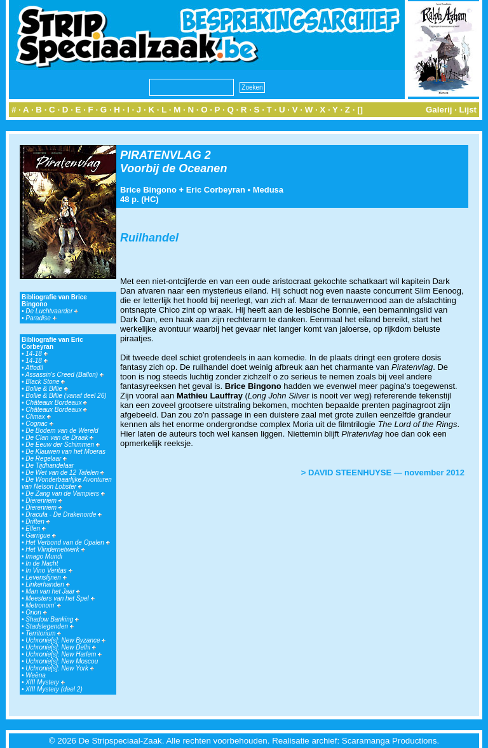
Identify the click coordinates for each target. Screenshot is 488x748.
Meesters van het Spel (59, 598)
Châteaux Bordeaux (56, 402)
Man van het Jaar (52, 591)
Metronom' (43, 605)
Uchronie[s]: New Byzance (65, 640)
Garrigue (40, 535)
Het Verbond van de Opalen (67, 542)
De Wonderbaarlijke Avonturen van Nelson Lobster (67, 483)
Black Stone (45, 381)
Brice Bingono (148, 189)
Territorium (43, 633)
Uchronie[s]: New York (59, 668)
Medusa (268, 189)
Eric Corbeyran (215, 189)
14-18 (36, 353)
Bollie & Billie (46, 388)
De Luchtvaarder (51, 311)
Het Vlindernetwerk (55, 549)
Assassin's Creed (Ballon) (64, 374)
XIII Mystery (45, 682)
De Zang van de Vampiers (65, 493)
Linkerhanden (47, 584)
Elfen (35, 528)
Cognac (39, 423)
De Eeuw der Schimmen (62, 444)
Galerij (439, 109)
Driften (37, 521)
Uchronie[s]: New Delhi (60, 647)
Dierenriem (43, 500)
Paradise (40, 318)
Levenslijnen (45, 577)
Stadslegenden (49, 626)
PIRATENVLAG (160, 155)
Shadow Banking (52, 619)
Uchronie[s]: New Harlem (63, 654)
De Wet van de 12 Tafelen (64, 472)
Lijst (468, 109)
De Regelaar (46, 458)
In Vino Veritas (48, 570)
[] (360, 109)
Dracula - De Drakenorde (63, 514)
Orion (35, 612)
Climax (37, 416)
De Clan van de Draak (59, 437)
